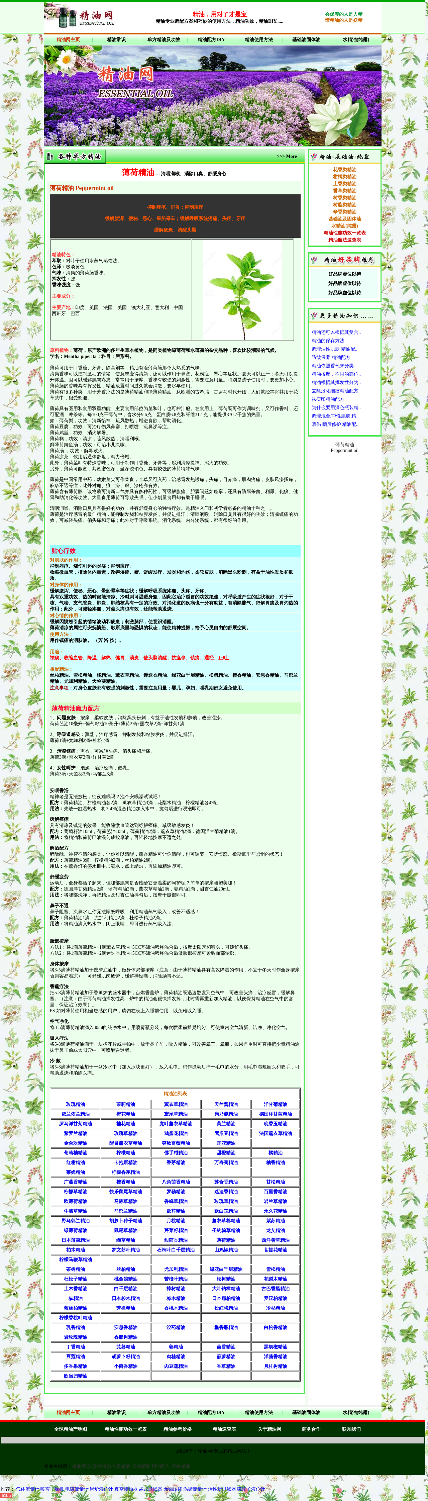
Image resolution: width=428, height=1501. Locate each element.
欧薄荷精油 (75, 1201)
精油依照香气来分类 (333, 365)
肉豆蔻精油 (176, 1366)
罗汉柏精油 (275, 1298)
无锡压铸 (173, 1489)
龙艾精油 (275, 1230)
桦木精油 (176, 1298)
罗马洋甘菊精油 (75, 1123)
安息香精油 (125, 1327)
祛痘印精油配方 (328, 399)
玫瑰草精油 (125, 1133)
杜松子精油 (75, 1279)
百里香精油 (275, 1191)
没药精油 (176, 1327)
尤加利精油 (176, 1269)
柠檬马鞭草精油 (75, 1259)
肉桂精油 (176, 1356)
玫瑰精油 (75, 1104)
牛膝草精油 (75, 1211)
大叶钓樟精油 (226, 1288)
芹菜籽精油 (176, 1230)
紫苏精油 (275, 1220)
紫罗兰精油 (75, 1133)
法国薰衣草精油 (275, 1133)
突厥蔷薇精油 (176, 1143)
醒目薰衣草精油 (125, 1143)
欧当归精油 (75, 1376)
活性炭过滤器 (222, 1489)
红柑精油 (75, 1162)
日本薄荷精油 (76, 1240)
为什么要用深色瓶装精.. (336, 407)
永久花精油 (275, 1211)
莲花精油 (226, 1143)
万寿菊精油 (226, 1162)
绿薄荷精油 (75, 1230)
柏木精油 (75, 1249)
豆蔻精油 (75, 1356)
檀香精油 (125, 1182)
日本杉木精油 (126, 1298)
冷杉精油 (275, 1308)
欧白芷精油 (226, 1211)
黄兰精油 (226, 1123)
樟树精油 (176, 1288)
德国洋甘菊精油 (275, 1114)
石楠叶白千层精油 (176, 1249)
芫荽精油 (125, 1346)
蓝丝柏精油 (75, 1308)
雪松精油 (275, 1269)
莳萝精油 (226, 1356)
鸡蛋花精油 (176, 1133)
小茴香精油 (125, 1366)
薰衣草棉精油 (226, 1220)
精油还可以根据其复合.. (336, 332)
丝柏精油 (125, 1269)
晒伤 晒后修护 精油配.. (335, 424)
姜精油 (176, 1346)
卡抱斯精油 (125, 1162)
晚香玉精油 (275, 1123)
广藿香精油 (75, 1182)
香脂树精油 (125, 1337)
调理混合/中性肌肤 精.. (335, 415)
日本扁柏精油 (226, 1298)
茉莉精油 (125, 1104)
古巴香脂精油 (275, 1288)
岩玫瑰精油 (75, 1337)
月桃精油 (176, 1220)
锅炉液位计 (101, 1489)
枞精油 (76, 1298)
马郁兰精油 (125, 1211)
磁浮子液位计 (251, 1489)
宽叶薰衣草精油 (175, 1123)
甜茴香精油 (176, 1240)
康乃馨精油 (226, 1114)
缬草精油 (125, 1240)
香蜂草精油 (176, 1201)
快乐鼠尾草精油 (125, 1191)
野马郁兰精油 (76, 1220)
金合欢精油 (75, 1143)
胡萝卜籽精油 (126, 1356)
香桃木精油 (176, 1308)
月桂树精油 (275, 1366)
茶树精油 (75, 1269)
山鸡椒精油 (226, 1249)
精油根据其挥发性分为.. (336, 382)
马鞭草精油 (125, 1201)
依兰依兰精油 (76, 1114)
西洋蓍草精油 (275, 1240)
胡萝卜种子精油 (125, 1220)
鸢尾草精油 (176, 1114)
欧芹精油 (176, 1211)
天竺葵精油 (226, 1104)
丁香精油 (75, 1346)
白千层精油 (125, 1288)
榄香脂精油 (226, 1327)
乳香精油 (75, 1327)
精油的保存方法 (328, 340)
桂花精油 (125, 1123)
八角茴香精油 (176, 1182)
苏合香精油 (226, 1182)
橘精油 (276, 1152)
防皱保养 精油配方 (331, 357)
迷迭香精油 (226, 1191)
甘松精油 (275, 1182)
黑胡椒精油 (275, 1346)
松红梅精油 (226, 1308)
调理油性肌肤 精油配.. (334, 349)
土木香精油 (75, 1288)
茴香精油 (226, 1346)
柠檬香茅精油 (126, 1172)
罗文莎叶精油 (126, 1249)
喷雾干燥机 (52, 1489)
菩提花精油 (275, 1249)
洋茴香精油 (275, 1356)
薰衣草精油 (176, 1104)
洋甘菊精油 (275, 1104)
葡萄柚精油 (75, 1152)
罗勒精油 (176, 1191)
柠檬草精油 (75, 1191)
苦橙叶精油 (176, 1279)
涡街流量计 (195, 1489)
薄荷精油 (226, 1240)
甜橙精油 (226, 1152)
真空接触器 (126, 1489)
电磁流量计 (77, 1489)
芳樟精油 (125, 1308)
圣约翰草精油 (226, 1230)
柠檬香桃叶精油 (75, 1317)
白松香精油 (275, 1327)
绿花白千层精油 (226, 1269)
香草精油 (226, 1366)
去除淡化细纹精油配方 (335, 390)
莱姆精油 (75, 1172)
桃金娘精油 (125, 1279)
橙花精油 (125, 1114)
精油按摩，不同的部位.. (336, 374)
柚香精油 (275, 1162)
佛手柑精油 (176, 1152)
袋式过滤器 (151, 1489)
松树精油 (226, 1279)
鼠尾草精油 (125, 1230)
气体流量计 (27, 1489)
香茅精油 (176, 1162)
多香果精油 (75, 1366)
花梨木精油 (275, 1279)
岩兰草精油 (275, 1201)
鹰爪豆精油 (226, 1133)
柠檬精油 (125, 1152)
